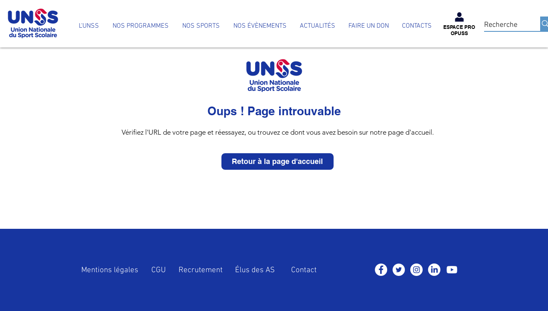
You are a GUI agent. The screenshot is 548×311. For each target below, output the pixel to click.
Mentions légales (109, 270)
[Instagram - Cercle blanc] (416, 270)
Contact (304, 270)
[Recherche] (503, 25)
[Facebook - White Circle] (381, 270)
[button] (140, 26)
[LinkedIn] (434, 270)
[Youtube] (452, 270)
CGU (158, 270)
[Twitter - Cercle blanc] (399, 270)
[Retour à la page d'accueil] (277, 161)
